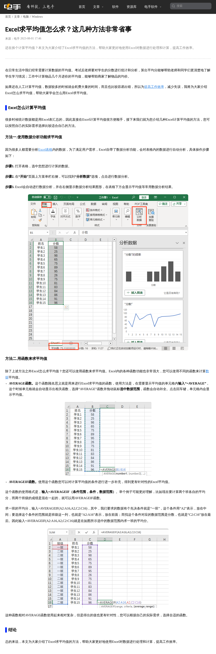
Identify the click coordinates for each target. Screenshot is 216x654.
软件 (115, 6)
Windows (37, 16)
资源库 (132, 6)
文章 (98, 7)
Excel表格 (45, 149)
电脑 (26, 16)
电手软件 (153, 7)
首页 (82, 6)
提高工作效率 (154, 87)
